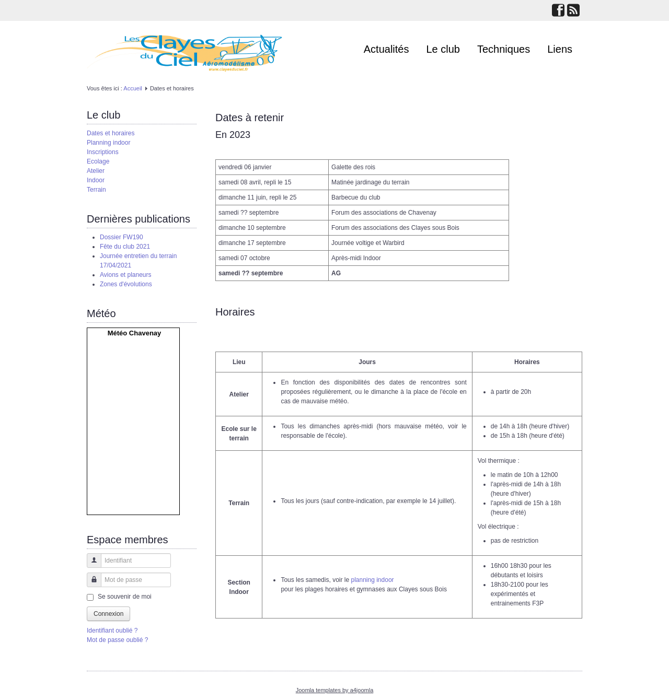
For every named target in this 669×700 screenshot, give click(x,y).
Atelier (96, 170)
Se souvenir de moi (125, 596)
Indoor (96, 180)
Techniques (503, 49)
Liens (559, 49)
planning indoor (372, 580)
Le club (443, 49)
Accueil (132, 88)
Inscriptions (103, 152)
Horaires (235, 312)
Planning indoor (108, 142)
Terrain (96, 189)
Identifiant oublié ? (112, 630)
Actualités (386, 49)
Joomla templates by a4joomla (335, 690)
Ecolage (98, 161)
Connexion (108, 613)
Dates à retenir (249, 117)
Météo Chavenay (135, 333)
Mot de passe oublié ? (117, 640)
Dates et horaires (110, 133)
